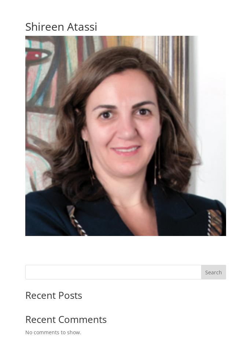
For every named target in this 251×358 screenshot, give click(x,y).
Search (213, 272)
